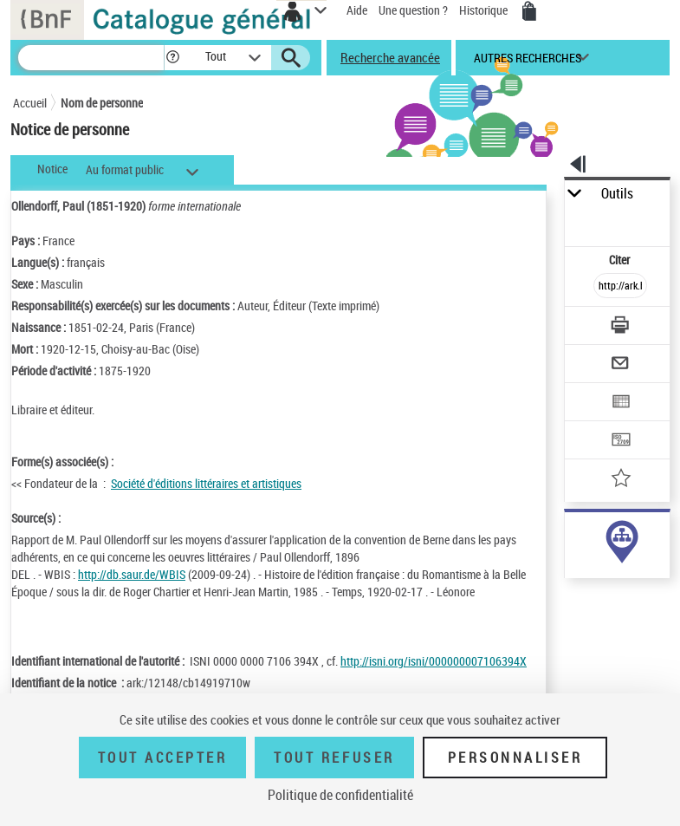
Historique (484, 10)
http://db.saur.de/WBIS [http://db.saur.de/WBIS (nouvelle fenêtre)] (131, 574)
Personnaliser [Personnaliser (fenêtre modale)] (515, 757)
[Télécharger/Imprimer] (620, 327)
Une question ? (413, 10)
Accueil (30, 102)
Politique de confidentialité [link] (340, 794)
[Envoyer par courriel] (620, 365)
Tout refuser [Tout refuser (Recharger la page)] (334, 757)
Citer (620, 259)
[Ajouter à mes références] (620, 479)
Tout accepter (163, 757)
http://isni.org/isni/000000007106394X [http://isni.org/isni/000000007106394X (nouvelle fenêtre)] (433, 661)
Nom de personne (102, 102)
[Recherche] (91, 57)
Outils (617, 194)
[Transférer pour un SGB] (620, 441)
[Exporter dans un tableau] (620, 403)
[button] (173, 57)
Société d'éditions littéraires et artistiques (206, 483)
